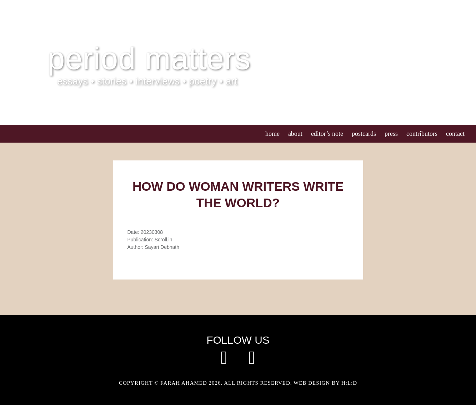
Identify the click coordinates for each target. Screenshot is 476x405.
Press (391, 133)
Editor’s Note (327, 133)
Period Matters (149, 58)
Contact (455, 133)
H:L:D (349, 383)
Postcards (364, 133)
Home (272, 133)
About (295, 133)
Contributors (421, 133)
